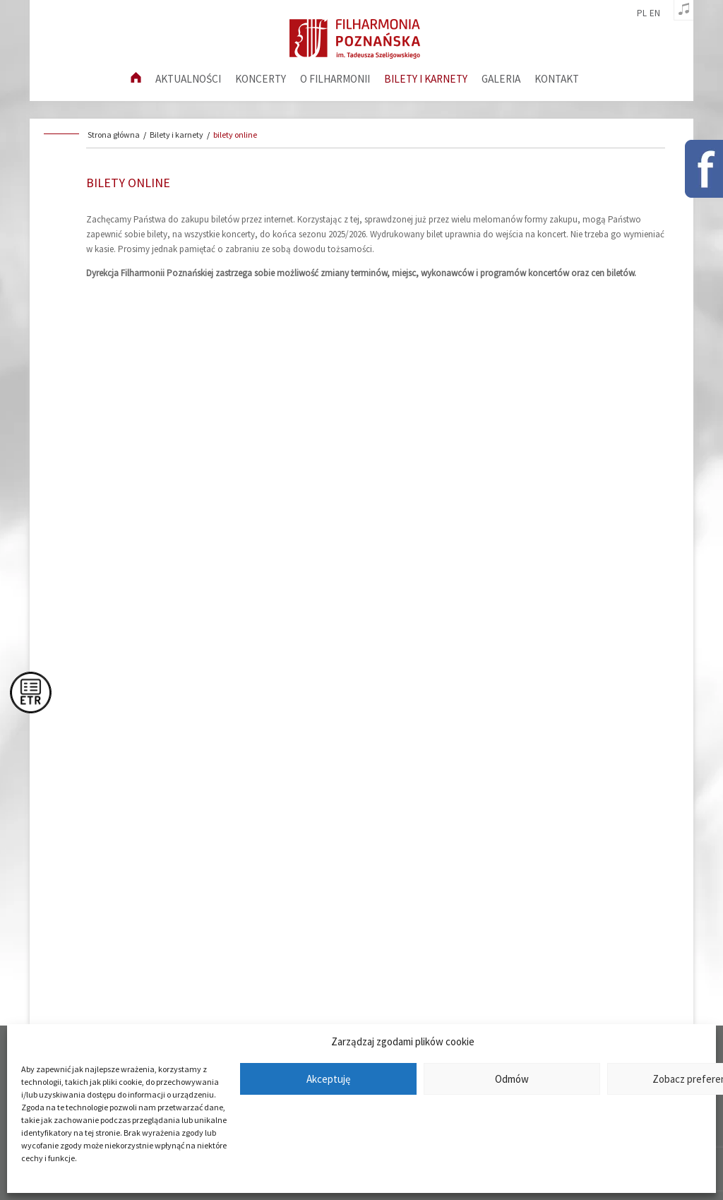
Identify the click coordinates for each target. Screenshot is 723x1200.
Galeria (501, 78)
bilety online (235, 134)
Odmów (512, 1079)
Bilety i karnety (425, 78)
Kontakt (556, 78)
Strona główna (114, 134)
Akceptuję (328, 1079)
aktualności (188, 78)
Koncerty (260, 78)
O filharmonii (335, 78)
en (655, 13)
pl (642, 13)
